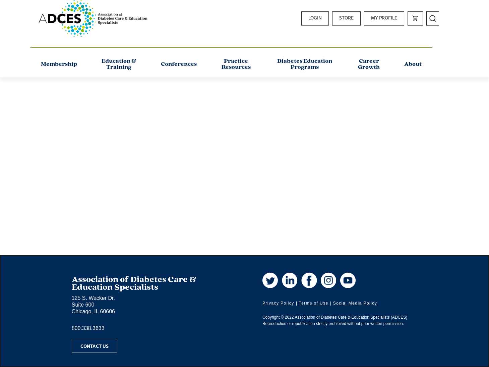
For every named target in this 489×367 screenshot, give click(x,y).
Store (346, 17)
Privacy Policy (278, 303)
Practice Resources (236, 64)
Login (315, 17)
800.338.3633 (88, 328)
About (413, 64)
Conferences (179, 64)
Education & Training (119, 64)
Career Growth (369, 64)
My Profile (384, 17)
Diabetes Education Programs (304, 64)
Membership (59, 64)
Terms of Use (313, 303)
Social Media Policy (355, 303)
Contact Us (94, 345)
